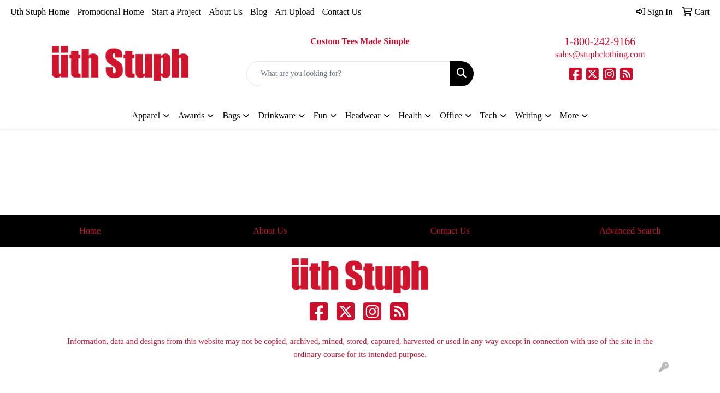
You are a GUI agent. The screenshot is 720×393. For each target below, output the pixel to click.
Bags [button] (231, 115)
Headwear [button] (363, 115)
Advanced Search (629, 230)
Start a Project (177, 11)
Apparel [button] (146, 115)
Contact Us (342, 11)
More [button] (569, 115)
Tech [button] (488, 115)
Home (90, 230)
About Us (226, 11)
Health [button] (410, 115)
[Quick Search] (348, 73)
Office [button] (451, 115)
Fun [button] (320, 115)
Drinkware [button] (276, 115)
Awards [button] (191, 115)
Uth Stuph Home (39, 11)
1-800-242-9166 (599, 41)
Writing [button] (528, 115)
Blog (258, 11)
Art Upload (294, 11)
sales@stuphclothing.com (600, 54)
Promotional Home (110, 11)
